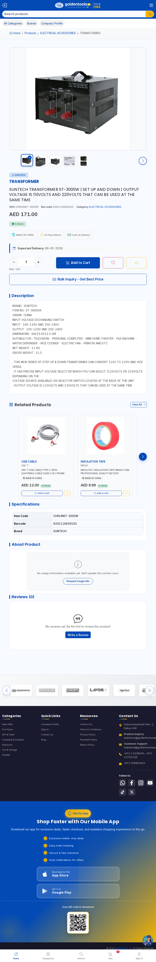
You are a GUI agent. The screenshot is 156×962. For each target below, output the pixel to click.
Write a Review (78, 645)
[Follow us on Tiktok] (133, 807)
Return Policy (87, 759)
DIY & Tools (9, 748)
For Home (8, 743)
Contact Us (86, 738)
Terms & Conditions (91, 743)
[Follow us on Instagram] (143, 797)
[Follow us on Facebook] (133, 797)
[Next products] (143, 463)
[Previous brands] (6, 703)
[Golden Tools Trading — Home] (78, 5)
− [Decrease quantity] (14, 266)
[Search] (74, 14)
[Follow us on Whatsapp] (123, 797)
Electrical (7, 759)
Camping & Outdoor (13, 754)
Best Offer (8, 738)
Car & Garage (10, 764)
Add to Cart (78, 266)
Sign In (45, 743)
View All (138, 410)
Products (30, 33)
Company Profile (51, 738)
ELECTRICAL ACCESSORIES (58, 33)
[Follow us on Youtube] (123, 807)
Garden (6, 770)
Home (14, 33)
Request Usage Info (78, 590)
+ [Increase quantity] (38, 266)
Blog (43, 754)
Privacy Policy (88, 748)
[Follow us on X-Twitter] (143, 807)
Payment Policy (89, 754)
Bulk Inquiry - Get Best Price (78, 283)
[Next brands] (149, 703)
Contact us (47, 748)
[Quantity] (26, 265)
